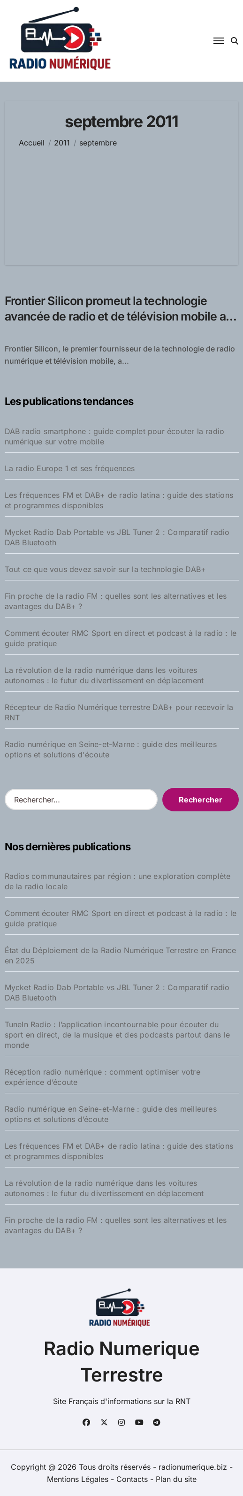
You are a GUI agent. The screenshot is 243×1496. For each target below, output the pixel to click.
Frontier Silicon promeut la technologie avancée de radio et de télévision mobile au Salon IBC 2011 (118, 316)
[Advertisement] (122, 199)
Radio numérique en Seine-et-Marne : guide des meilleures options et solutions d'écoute (111, 749)
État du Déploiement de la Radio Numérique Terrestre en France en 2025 (120, 955)
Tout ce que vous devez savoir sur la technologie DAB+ (105, 569)
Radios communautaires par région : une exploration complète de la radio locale (118, 881)
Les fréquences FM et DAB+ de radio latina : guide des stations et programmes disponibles (119, 500)
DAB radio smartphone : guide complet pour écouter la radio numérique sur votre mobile (115, 436)
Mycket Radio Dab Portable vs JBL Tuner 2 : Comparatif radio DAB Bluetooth (117, 537)
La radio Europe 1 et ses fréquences (70, 468)
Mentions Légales (79, 1479)
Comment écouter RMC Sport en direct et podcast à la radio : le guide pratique (120, 638)
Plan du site (176, 1479)
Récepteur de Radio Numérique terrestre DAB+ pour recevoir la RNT (119, 712)
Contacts (132, 1479)
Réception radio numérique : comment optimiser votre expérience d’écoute (102, 1077)
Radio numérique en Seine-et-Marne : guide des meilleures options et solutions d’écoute (111, 1114)
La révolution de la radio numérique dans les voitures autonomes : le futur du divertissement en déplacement (104, 675)
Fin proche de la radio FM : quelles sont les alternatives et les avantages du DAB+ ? (116, 601)
